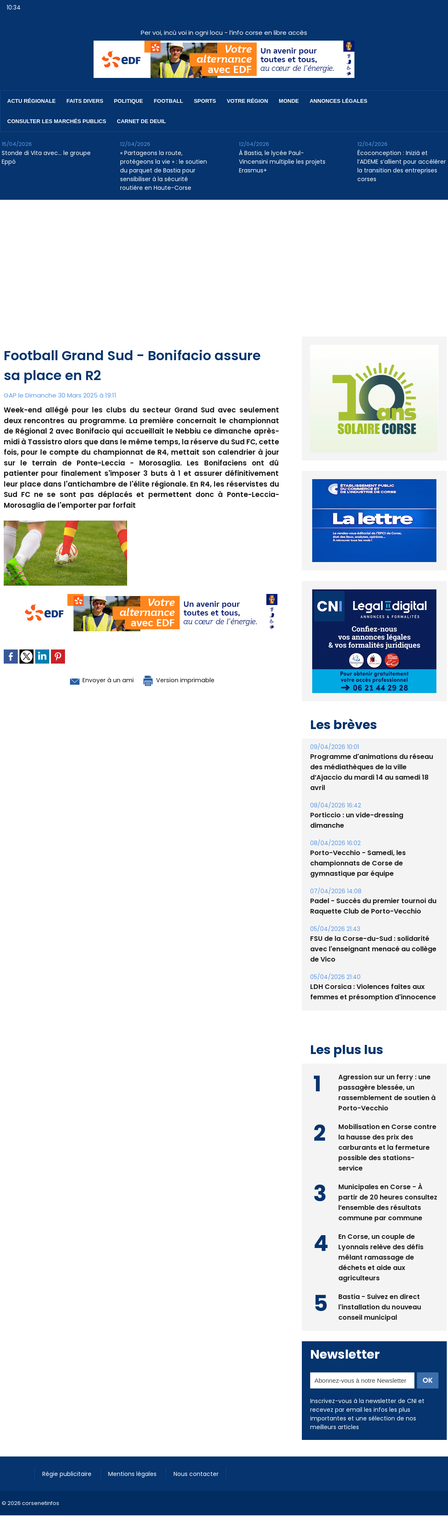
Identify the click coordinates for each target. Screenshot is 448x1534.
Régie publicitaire (68, 1473)
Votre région (247, 101)
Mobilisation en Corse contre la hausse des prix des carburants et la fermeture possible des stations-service (387, 1147)
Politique (128, 101)
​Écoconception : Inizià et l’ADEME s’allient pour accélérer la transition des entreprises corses (401, 166)
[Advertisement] (224, 262)
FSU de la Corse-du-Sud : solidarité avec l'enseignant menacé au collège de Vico (373, 949)
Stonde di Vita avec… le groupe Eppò (46, 157)
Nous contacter (200, 1473)
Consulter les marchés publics (56, 121)
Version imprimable (184, 680)
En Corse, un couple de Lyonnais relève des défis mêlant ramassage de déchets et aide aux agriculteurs (381, 1256)
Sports (205, 101)
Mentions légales (136, 1473)
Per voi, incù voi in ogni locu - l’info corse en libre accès (224, 32)
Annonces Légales (338, 101)
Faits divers (85, 101)
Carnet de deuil (141, 121)
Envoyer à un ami (95, 680)
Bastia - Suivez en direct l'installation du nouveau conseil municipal (380, 1307)
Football (168, 101)
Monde (289, 101)
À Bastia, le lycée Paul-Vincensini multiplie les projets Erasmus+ (282, 161)
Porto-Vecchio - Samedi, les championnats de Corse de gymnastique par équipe (358, 863)
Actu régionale (31, 101)
